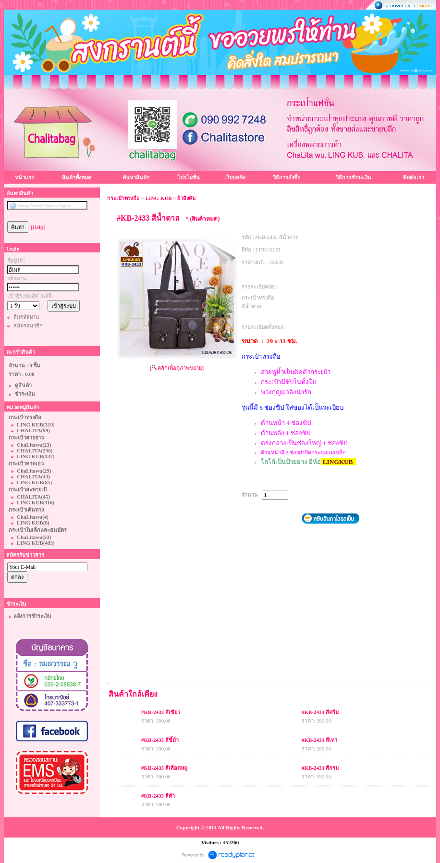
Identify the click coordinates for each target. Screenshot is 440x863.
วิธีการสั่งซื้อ (287, 177)
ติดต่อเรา (413, 177)
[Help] (38, 227)
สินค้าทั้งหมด (76, 177)
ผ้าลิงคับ (186, 198)
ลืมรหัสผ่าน (26, 317)
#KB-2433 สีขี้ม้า (160, 740)
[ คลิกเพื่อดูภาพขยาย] (177, 368)
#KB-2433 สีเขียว (160, 712)
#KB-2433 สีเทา (319, 740)
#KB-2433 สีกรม (320, 768)
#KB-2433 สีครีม (320, 712)
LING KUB (159, 198)
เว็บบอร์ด (234, 177)
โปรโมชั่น (188, 177)
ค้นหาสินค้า (135, 177)
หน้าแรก (25, 177)
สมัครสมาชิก (28, 325)
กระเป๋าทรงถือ (123, 198)
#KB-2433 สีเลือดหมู (164, 768)
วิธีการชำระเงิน (353, 177)
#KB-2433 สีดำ (158, 796)
